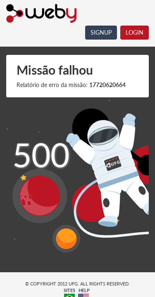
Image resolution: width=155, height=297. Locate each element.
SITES (69, 290)
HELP (84, 290)
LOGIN (134, 32)
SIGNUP (101, 32)
